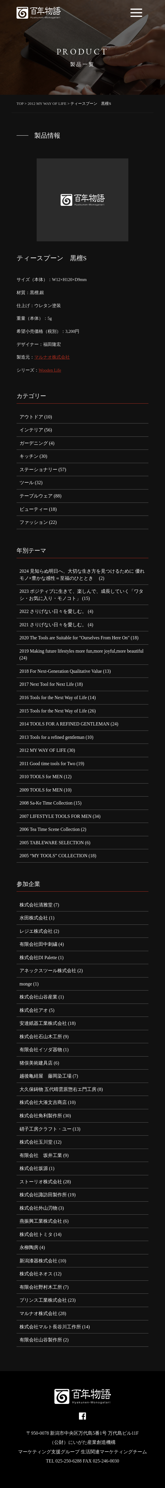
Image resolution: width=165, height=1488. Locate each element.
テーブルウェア (36, 495)
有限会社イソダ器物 (41, 1049)
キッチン (29, 456)
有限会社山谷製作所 (41, 1339)
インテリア (31, 429)
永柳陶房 (29, 1247)
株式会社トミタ (36, 1234)
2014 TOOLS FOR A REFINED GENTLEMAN (64, 723)
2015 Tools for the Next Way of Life (53, 710)
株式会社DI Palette (38, 957)
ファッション (34, 522)
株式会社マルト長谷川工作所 (50, 1326)
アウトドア (31, 416)
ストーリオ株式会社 (41, 1181)
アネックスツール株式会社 (48, 970)
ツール (27, 482)
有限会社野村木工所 (41, 1287)
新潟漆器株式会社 (38, 1260)
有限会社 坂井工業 (41, 1155)
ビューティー (34, 509)
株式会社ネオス (36, 1273)
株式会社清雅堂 (36, 904)
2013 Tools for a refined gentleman (52, 737)
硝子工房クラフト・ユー (46, 1128)
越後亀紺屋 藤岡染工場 (46, 1075)
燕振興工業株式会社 (41, 1221)
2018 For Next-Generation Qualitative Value (61, 671)
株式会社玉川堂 (36, 1142)
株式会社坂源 (34, 1168)
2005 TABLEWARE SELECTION (52, 842)
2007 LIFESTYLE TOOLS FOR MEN (56, 816)
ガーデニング (34, 443)
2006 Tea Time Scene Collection (50, 829)
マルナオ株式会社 (52, 357)
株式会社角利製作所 (41, 1115)
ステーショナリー (38, 469)
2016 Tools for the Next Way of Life (53, 697)
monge (26, 983)
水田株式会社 (34, 917)
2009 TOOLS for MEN (41, 789)
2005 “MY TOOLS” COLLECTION (54, 855)
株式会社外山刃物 (38, 1208)
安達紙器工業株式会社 (43, 1023)
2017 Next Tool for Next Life (47, 684)
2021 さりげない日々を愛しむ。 (53, 624)
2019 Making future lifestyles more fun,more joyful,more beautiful (82, 651)
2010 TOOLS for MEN (41, 776)
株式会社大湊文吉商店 (43, 1102)
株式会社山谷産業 (38, 996)
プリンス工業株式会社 (43, 1300)
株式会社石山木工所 (41, 1036)
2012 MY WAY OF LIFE (43, 750)
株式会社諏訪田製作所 (43, 1194)
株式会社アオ (34, 1010)
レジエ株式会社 (36, 931)
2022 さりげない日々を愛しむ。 (53, 611)
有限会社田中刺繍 (38, 944)
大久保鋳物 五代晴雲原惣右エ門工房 (58, 1089)
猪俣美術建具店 (36, 1062)
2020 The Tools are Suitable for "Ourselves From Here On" (75, 637)
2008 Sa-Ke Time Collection (46, 802)
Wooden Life (50, 370)
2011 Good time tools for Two (47, 763)
